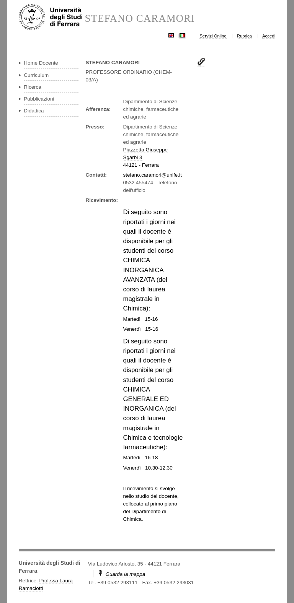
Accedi (268, 36)
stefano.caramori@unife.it (152, 175)
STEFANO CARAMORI (140, 18)
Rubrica (244, 36)
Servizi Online (212, 36)
